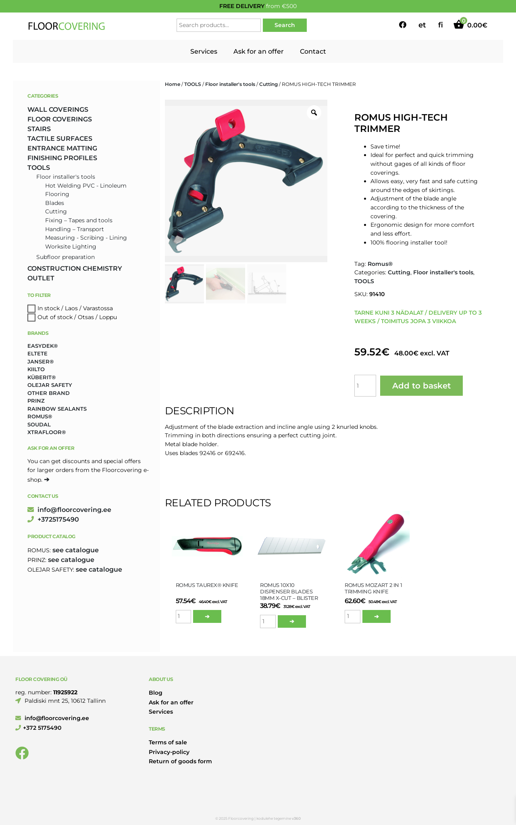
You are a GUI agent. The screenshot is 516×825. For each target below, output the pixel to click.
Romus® (380, 263)
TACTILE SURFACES (59, 138)
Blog (155, 692)
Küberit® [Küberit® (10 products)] (41, 377)
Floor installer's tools (230, 84)
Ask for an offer (258, 51)
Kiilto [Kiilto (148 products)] (36, 369)
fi (440, 25)
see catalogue (75, 550)
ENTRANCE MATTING (62, 148)
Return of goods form (180, 761)
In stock (48, 308)
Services (203, 51)
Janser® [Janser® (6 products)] (40, 361)
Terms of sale (168, 742)
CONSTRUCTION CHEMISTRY (74, 268)
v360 (296, 818)
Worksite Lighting (70, 246)
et (422, 25)
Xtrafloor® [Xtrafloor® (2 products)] (46, 432)
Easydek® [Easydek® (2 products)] (42, 346)
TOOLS (192, 84)
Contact (313, 51)
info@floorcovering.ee (69, 510)
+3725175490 (53, 519)
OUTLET (40, 278)
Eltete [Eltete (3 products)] (37, 353)
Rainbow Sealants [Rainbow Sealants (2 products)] (57, 408)
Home (172, 84)
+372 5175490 (38, 727)
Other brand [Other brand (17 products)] (48, 393)
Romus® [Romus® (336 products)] (39, 416)
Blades (54, 203)
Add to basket (421, 386)
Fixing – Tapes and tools (78, 220)
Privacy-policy (169, 752)
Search (285, 25)
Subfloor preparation (65, 257)
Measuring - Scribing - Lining (86, 237)
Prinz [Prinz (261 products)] (36, 400)
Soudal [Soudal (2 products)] (39, 424)
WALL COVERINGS (57, 109)
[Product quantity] (365, 386)
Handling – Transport (74, 229)
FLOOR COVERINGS (59, 119)
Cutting (268, 84)
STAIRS (39, 129)
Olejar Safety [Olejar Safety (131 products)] (49, 385)
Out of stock (55, 317)
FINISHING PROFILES (62, 158)
